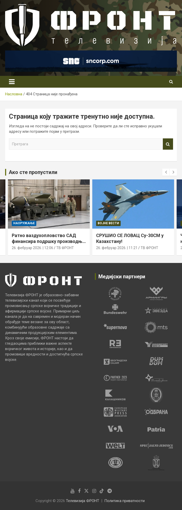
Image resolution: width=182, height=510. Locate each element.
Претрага (168, 144)
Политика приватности (124, 500)
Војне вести (108, 223)
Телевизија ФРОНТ (82, 500)
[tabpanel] (115, 293)
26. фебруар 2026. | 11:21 (117, 248)
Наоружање (24, 223)
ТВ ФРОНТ (65, 248)
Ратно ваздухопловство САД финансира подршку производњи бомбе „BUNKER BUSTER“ (48, 241)
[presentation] (165, 172)
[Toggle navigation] (11, 82)
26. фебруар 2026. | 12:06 (32, 248)
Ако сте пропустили (33, 172)
